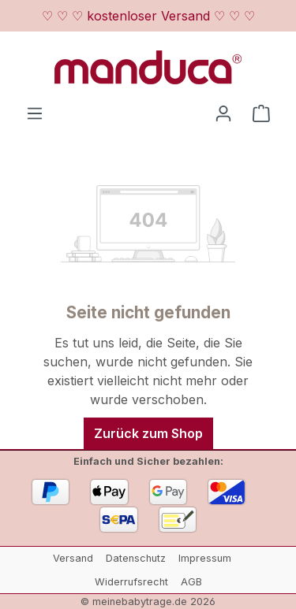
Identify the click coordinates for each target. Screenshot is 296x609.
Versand (73, 558)
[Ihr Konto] (223, 112)
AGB (191, 582)
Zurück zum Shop (148, 433)
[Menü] (35, 112)
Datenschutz (136, 558)
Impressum (204, 558)
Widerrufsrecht (131, 582)
